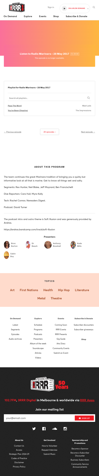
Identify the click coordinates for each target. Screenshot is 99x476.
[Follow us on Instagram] (65, 429)
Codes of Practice (19, 458)
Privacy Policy (19, 466)
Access (19, 450)
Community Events (61, 348)
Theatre (56, 298)
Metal (41, 298)
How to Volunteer (49, 445)
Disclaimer (19, 462)
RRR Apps (87, 400)
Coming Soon (61, 325)
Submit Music (49, 454)
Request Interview (49, 450)
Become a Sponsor (80, 448)
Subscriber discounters (84, 325)
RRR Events (61, 329)
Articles (38, 353)
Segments (15, 329)
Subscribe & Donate (84, 318)
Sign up (84, 418)
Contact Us (19, 445)
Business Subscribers (80, 460)
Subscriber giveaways (83, 329)
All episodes (50, 132)
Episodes (15, 334)
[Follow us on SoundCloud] (54, 428)
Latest (15, 325)
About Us (19, 440)
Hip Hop (64, 290)
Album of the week (38, 343)
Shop (83, 339)
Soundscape (38, 348)
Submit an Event (61, 353)
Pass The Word (15, 106)
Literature (82, 290)
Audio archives (15, 339)
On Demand (15, 318)
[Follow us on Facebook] (44, 429)
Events (61, 318)
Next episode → (88, 132)
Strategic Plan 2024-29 (19, 454)
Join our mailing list (49, 409)
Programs (38, 329)
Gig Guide (61, 339)
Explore (38, 318)
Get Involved (49, 440)
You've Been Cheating (18, 110)
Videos (38, 357)
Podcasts (38, 334)
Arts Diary (61, 343)
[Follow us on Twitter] (34, 429)
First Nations (29, 290)
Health (48, 290)
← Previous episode (12, 132)
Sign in (51, 7)
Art (12, 290)
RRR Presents (61, 334)
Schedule (38, 325)
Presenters (38, 339)
